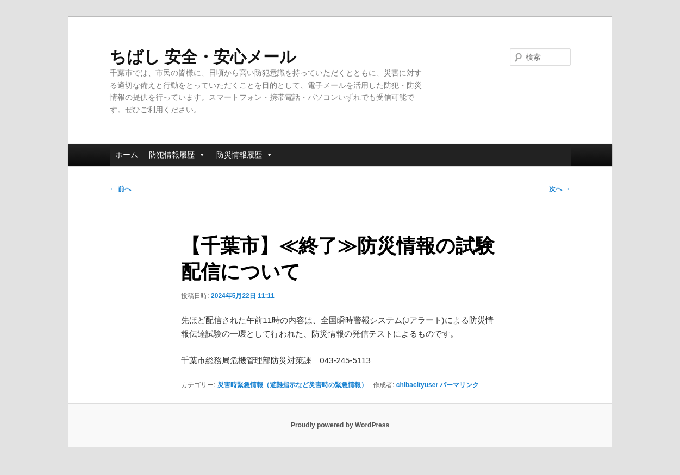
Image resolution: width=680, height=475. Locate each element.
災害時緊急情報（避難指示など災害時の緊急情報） (292, 385)
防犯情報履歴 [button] (177, 154)
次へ (559, 189)
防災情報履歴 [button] (244, 154)
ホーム (126, 154)
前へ (120, 189)
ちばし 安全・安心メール (203, 57)
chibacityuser (417, 385)
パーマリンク (459, 385)
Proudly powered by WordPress (340, 425)
